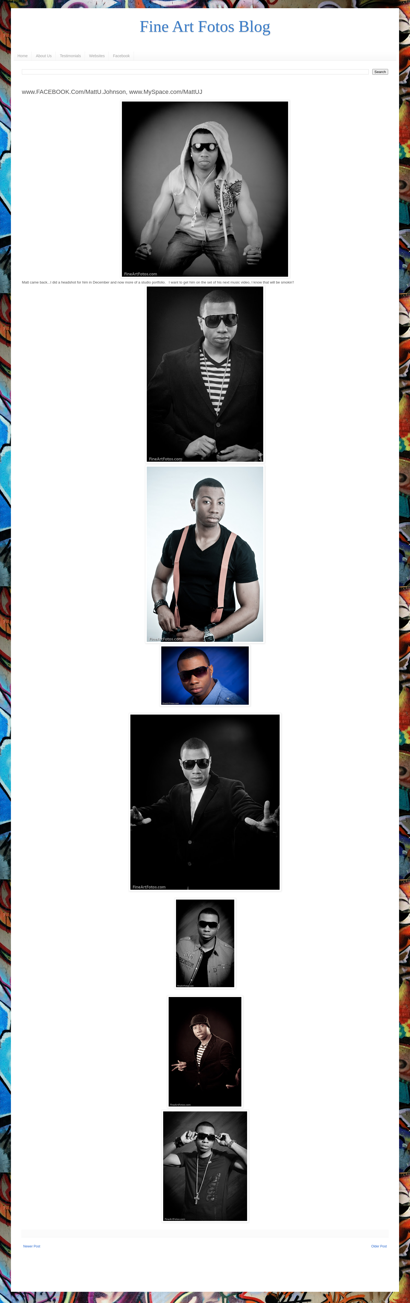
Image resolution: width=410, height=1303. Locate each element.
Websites (97, 56)
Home (22, 56)
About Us (44, 56)
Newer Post (31, 1246)
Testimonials (70, 56)
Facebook (121, 56)
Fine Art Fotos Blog (205, 26)
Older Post (379, 1246)
